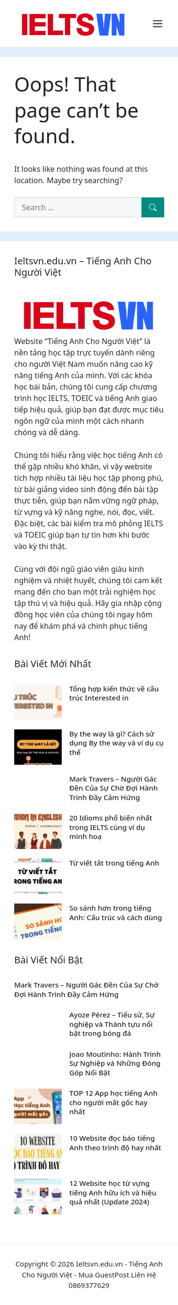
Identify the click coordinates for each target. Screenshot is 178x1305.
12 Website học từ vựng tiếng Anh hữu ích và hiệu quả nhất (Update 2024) (112, 1192)
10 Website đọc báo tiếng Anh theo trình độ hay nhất (115, 1142)
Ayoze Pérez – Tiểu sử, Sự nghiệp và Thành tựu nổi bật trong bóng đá (112, 1024)
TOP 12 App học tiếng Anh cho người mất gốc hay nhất (113, 1102)
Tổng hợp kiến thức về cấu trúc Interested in (114, 693)
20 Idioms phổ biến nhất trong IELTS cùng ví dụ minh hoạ (110, 827)
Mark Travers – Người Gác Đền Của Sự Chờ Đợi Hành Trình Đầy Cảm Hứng (113, 788)
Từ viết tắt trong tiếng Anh (114, 862)
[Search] (152, 207)
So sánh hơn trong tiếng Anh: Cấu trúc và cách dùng (115, 912)
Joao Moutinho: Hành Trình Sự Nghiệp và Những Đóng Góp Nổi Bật (115, 1063)
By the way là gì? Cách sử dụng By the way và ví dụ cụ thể (116, 743)
